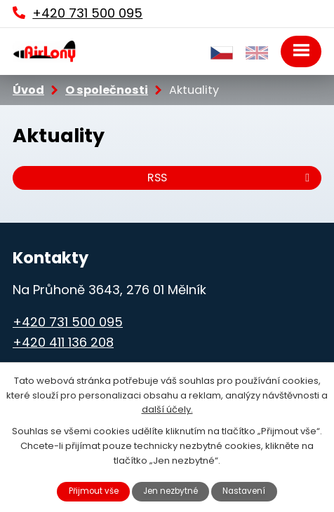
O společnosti (106, 90)
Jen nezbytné (170, 491)
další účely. (167, 409)
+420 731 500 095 (68, 322)
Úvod (28, 90)
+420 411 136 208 (63, 342)
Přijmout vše (94, 491)
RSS (230, 177)
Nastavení (243, 491)
